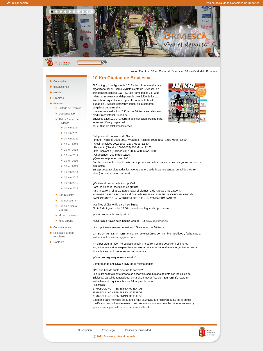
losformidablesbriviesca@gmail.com (114, 237)
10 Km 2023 (71, 133)
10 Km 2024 (71, 127)
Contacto (58, 242)
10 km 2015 (71, 166)
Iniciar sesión (20, 2)
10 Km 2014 (71, 171)
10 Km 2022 (71, 138)
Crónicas (58, 98)
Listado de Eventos (70, 108)
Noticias (58, 92)
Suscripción (85, 330)
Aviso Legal (108, 330)
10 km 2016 (71, 160)
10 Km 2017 (71, 155)
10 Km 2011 (71, 188)
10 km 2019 (71, 144)
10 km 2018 (71, 149)
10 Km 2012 (71, 182)
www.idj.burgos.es (157, 220)
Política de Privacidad (138, 330)
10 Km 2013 (71, 177)
